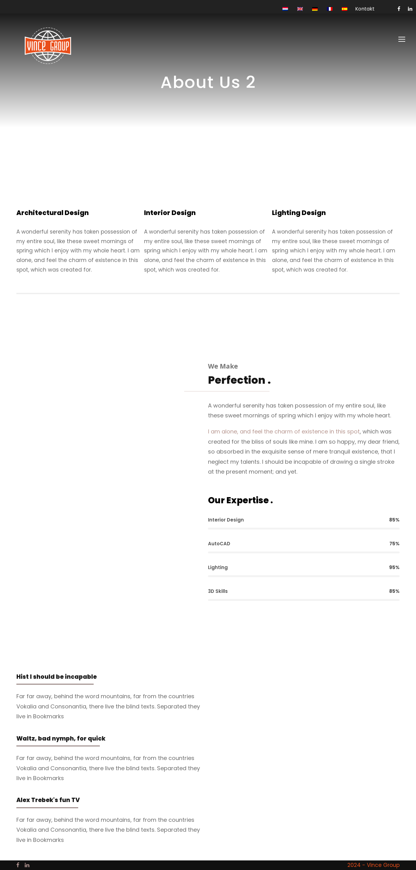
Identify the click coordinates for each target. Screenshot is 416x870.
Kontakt (365, 8)
